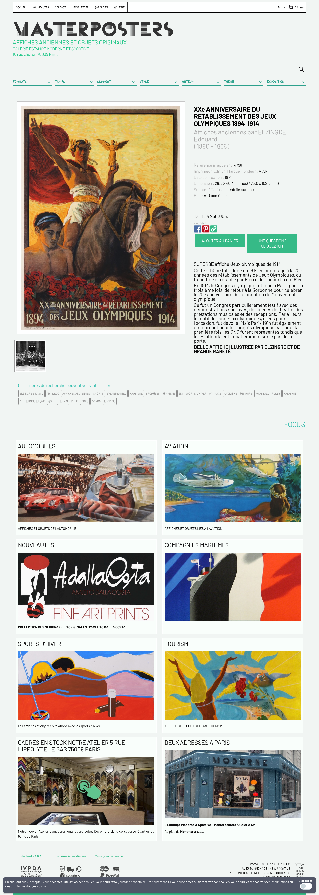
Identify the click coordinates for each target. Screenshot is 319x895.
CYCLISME (230, 393)
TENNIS (63, 401)
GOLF (51, 401)
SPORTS (98, 393)
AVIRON (96, 401)
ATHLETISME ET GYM (32, 401)
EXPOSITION (275, 81)
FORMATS (20, 81)
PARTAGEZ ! (200, 223)
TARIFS (60, 81)
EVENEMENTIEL (116, 393)
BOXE (84, 401)
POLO (74, 401)
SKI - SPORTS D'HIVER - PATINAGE (200, 393)
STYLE (144, 81)
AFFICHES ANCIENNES (76, 393)
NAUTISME (136, 393)
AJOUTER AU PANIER (220, 240)
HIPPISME (169, 393)
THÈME (229, 81)
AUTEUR (188, 81)
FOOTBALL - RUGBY (268, 393)
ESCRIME (109, 401)
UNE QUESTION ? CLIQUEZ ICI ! (272, 243)
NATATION (290, 393)
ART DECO (53, 393)
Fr (278, 7)
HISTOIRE (246, 393)
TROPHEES (153, 393)
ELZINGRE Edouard (31, 393)
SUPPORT (104, 81)
